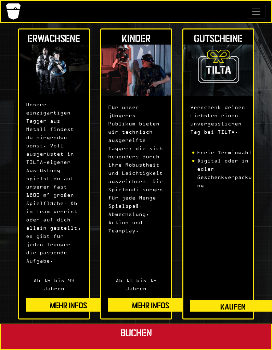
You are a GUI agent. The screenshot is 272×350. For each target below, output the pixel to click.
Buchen (136, 332)
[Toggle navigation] (256, 12)
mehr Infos (68, 305)
